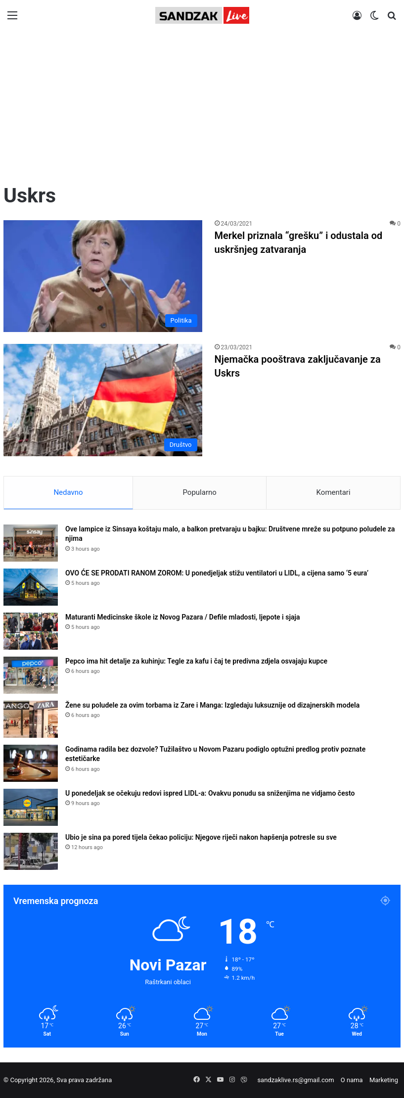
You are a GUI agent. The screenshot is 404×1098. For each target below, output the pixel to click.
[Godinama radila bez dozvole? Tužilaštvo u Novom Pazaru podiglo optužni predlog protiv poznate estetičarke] (30, 763)
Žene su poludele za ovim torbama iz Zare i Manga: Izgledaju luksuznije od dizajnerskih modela (212, 705)
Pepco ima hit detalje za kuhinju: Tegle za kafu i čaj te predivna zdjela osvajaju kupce (196, 661)
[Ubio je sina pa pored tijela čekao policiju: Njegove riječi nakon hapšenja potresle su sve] (30, 851)
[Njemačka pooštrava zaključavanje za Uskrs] (102, 400)
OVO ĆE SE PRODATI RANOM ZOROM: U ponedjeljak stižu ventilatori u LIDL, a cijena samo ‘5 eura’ (216, 573)
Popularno (199, 492)
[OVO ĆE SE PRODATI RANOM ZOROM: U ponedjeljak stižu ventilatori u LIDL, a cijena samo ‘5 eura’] (30, 587)
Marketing (383, 1080)
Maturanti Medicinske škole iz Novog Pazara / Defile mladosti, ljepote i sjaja (182, 617)
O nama (352, 1080)
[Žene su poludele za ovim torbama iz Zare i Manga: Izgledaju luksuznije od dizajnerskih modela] (30, 719)
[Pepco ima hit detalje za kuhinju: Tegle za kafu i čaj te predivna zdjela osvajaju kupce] (30, 675)
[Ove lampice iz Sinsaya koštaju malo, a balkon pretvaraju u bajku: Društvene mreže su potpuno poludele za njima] (30, 543)
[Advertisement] (202, 107)
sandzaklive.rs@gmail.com (295, 1080)
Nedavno (68, 492)
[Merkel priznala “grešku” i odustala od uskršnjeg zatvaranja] (102, 276)
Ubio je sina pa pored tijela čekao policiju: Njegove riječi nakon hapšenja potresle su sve (201, 837)
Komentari (333, 492)
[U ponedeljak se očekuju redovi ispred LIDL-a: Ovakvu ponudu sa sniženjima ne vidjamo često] (30, 807)
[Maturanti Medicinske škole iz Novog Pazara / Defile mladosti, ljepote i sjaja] (30, 631)
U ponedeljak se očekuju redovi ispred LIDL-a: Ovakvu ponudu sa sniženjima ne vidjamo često (210, 793)
